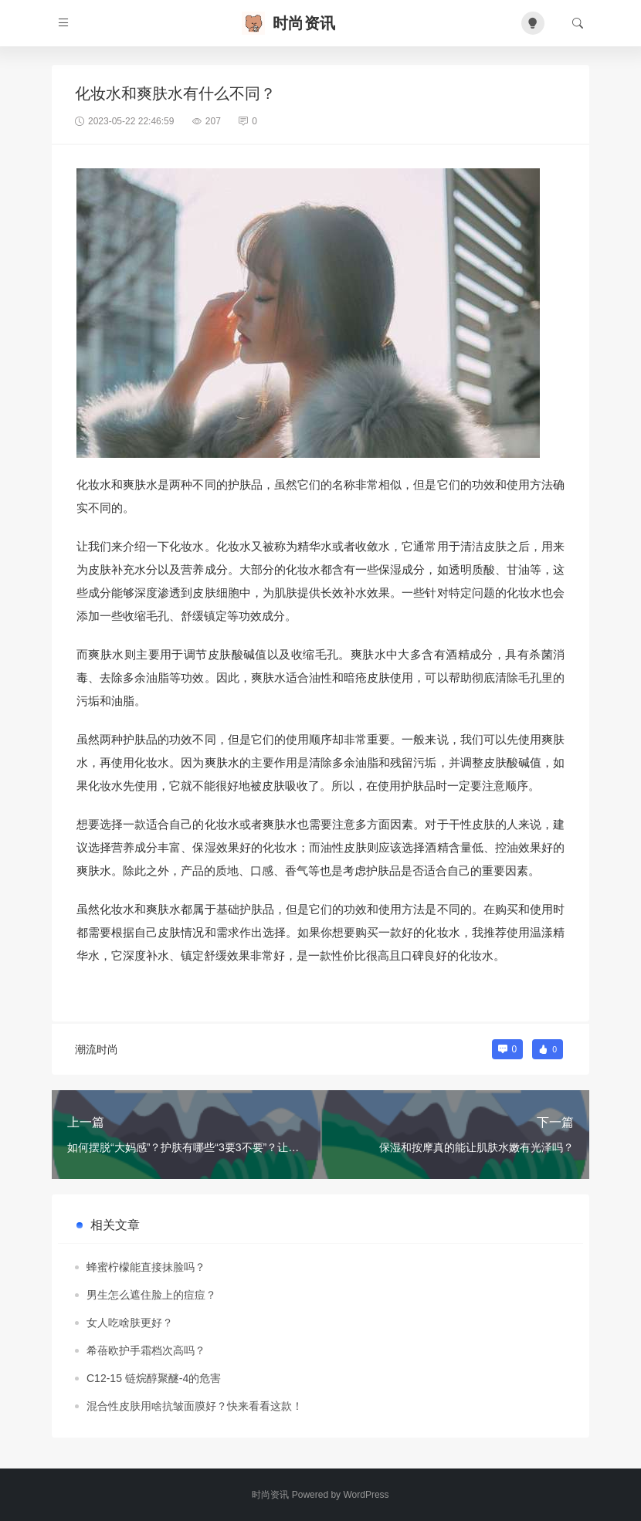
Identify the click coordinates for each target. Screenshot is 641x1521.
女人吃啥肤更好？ (129, 1322)
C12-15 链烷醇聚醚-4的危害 (153, 1378)
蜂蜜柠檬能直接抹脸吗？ (145, 1267)
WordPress (365, 1494)
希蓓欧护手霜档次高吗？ (145, 1350)
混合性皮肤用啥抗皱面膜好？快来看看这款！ (194, 1406)
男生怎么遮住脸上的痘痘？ (151, 1295)
